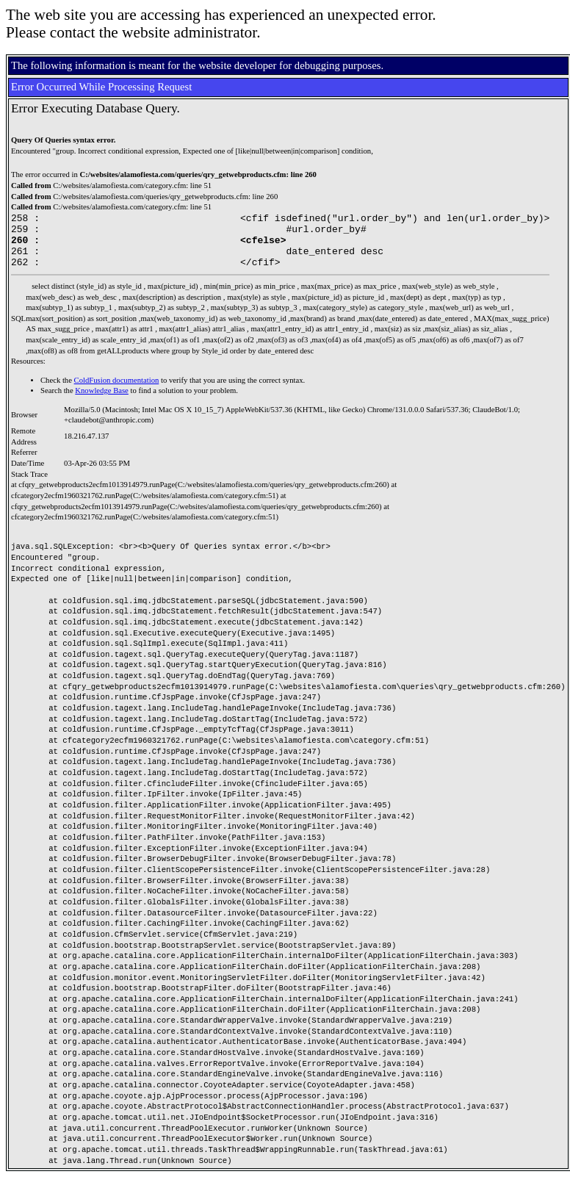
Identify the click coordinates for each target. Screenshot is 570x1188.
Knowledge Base (102, 401)
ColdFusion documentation (116, 391)
